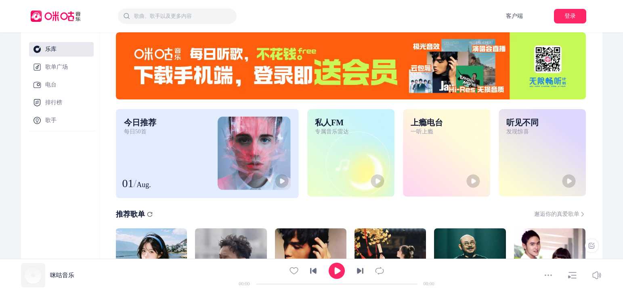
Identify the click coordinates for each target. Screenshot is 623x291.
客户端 (514, 16)
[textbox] (183, 16)
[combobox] (177, 16)
